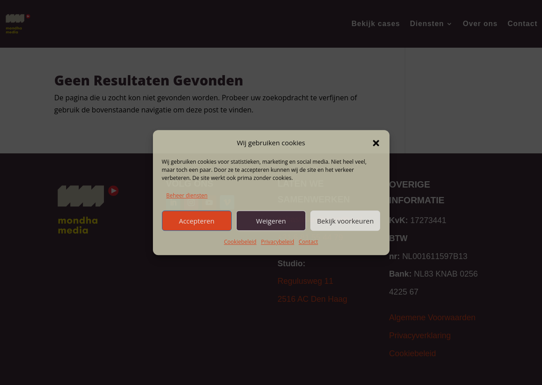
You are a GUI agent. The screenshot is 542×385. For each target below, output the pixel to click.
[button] (376, 143)
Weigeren (271, 220)
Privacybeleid (277, 242)
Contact (308, 242)
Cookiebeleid (240, 242)
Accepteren (197, 220)
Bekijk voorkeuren (345, 220)
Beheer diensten (187, 195)
